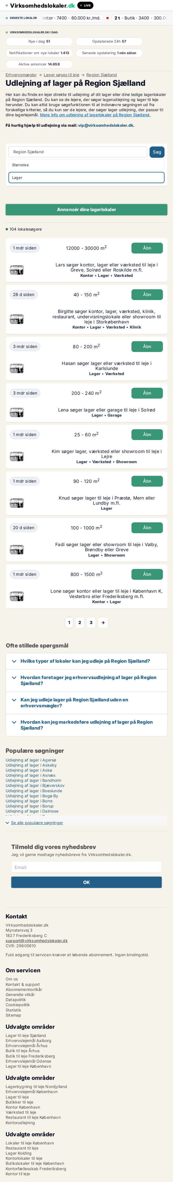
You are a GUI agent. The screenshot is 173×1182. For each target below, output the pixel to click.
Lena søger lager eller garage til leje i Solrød (106, 409)
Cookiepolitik (18, 1004)
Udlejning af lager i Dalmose (32, 811)
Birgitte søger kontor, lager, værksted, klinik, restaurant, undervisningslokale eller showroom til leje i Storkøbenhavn (106, 316)
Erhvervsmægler (21, 75)
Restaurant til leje (22, 1148)
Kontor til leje (18, 1173)
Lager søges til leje (61, 75)
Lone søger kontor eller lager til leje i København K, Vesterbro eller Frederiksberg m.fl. (107, 593)
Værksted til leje (21, 1112)
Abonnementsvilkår (24, 989)
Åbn (147, 248)
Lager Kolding (19, 1153)
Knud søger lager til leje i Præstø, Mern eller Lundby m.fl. (107, 500)
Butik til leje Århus (23, 1050)
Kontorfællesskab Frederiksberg (36, 1168)
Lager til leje (17, 1097)
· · (72, 18)
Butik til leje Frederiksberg (30, 1056)
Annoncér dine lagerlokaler (86, 209)
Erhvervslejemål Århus (26, 1045)
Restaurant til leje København (33, 1117)
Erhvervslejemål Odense (28, 1061)
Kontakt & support (23, 984)
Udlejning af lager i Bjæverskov (35, 785)
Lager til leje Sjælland (26, 1035)
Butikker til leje (19, 1102)
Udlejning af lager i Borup (30, 806)
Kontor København (23, 1107)
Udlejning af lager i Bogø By (32, 795)
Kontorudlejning (20, 1122)
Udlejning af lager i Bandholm (33, 780)
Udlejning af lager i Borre (29, 800)
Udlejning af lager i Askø (29, 770)
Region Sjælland (101, 75)
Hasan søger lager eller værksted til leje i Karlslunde (107, 366)
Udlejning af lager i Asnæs (30, 775)
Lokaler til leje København (30, 1143)
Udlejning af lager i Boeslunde (34, 790)
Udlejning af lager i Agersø (31, 760)
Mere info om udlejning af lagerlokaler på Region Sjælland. (95, 114)
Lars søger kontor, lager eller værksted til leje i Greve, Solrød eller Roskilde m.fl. (107, 267)
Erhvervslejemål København (32, 1091)
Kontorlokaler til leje (24, 1158)
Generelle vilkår (20, 994)
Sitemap (13, 1015)
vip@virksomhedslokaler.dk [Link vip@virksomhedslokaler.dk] (105, 125)
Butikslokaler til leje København (35, 1163)
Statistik (13, 1010)
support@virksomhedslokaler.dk (37, 940)
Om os (12, 979)
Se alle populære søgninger (37, 822)
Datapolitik (16, 999)
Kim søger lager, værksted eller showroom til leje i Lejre (107, 454)
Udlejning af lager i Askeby (31, 765)
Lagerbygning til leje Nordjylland (36, 1086)
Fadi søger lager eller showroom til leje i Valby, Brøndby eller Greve (106, 547)
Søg (157, 152)
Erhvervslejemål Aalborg (29, 1040)
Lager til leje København (28, 1066)
